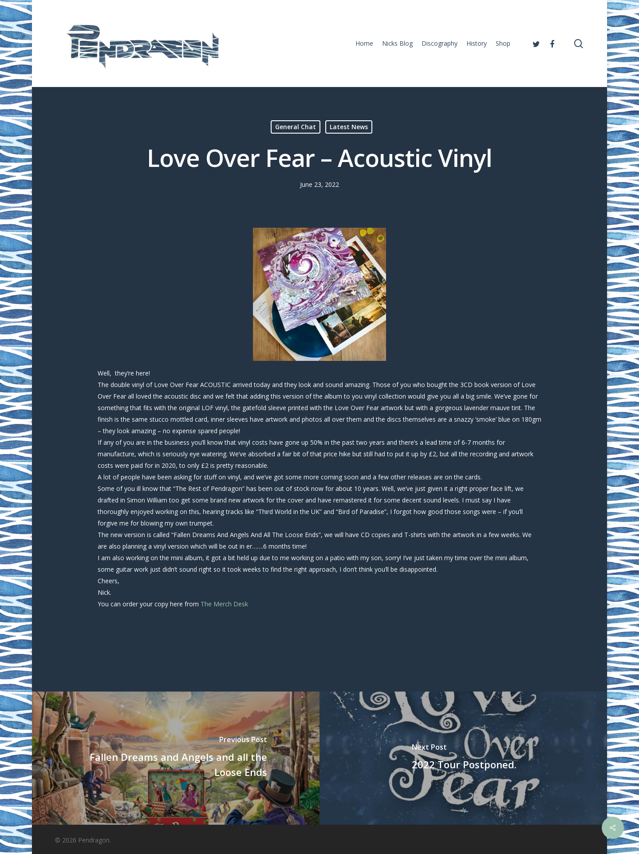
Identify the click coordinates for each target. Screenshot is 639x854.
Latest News (349, 127)
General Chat (295, 127)
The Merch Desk (225, 604)
